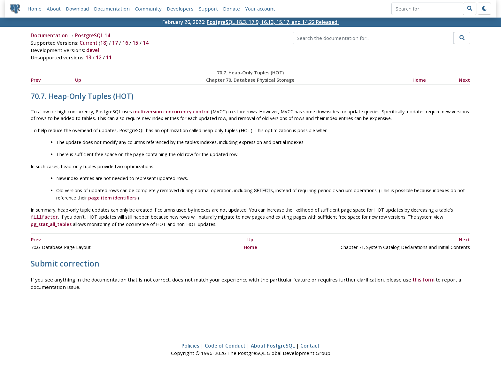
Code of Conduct (225, 344)
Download (77, 8)
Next (464, 80)
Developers (180, 8)
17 (115, 43)
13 (88, 57)
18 (103, 43)
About (54, 8)
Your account (260, 8)
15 (135, 43)
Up (78, 80)
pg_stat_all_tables (51, 223)
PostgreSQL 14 (92, 35)
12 (99, 57)
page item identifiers (112, 197)
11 (109, 57)
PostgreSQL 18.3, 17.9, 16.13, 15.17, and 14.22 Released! (273, 22)
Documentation (112, 8)
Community (148, 8)
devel (92, 50)
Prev (36, 80)
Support (208, 8)
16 (125, 43)
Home (34, 8)
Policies (190, 344)
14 (146, 43)
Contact (310, 344)
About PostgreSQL (273, 344)
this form (423, 278)
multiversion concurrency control (171, 112)
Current (88, 43)
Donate (231, 8)
